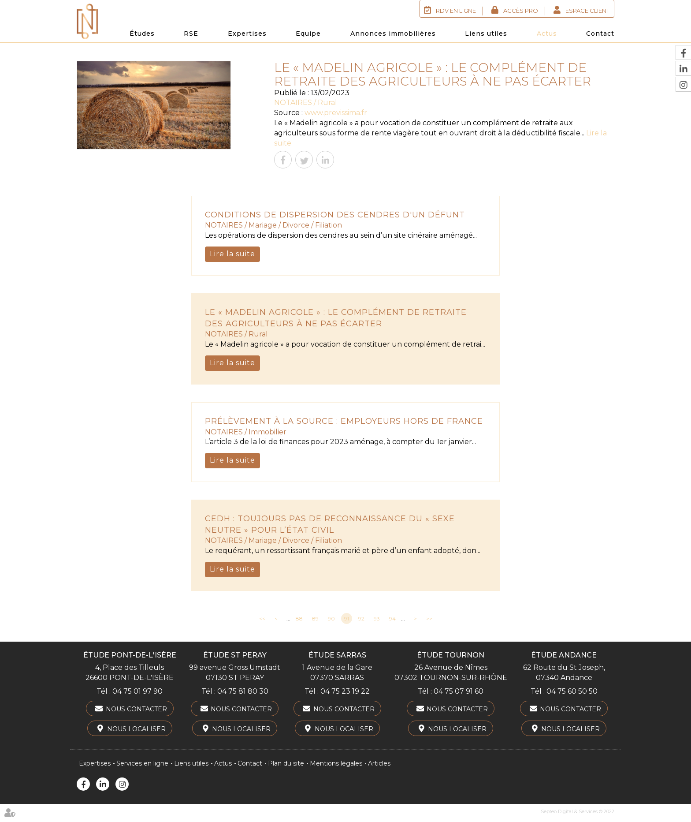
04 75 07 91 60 (458, 691)
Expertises (247, 33)
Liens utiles (486, 33)
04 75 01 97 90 (137, 691)
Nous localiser (136, 729)
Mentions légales (336, 763)
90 (331, 618)
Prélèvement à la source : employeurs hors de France (344, 421)
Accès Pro (520, 10)
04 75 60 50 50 (572, 691)
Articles (379, 763)
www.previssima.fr (336, 112)
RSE (191, 33)
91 (346, 618)
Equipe (308, 33)
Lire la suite (232, 254)
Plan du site (286, 763)
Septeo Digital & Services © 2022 (577, 811)
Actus (547, 33)
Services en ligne (142, 763)
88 (299, 618)
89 (315, 618)
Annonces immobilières (393, 33)
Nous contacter (136, 709)
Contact (600, 33)
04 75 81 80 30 (242, 691)
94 (392, 618)
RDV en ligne (456, 10)
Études (142, 33)
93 (377, 618)
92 (361, 618)
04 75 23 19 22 (345, 691)
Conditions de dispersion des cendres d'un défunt (335, 215)
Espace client (587, 10)
